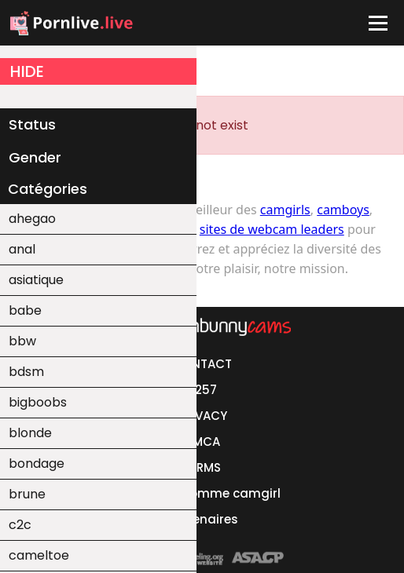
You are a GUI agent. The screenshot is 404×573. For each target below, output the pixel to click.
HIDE (27, 71)
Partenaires (202, 519)
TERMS (202, 467)
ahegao (32, 219)
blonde (30, 433)
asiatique (36, 280)
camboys (343, 209)
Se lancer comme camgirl (202, 493)
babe (25, 310)
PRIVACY (202, 415)
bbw (22, 341)
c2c (20, 525)
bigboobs (38, 402)
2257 (202, 389)
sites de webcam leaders (272, 229)
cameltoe (39, 555)
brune (27, 494)
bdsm (26, 372)
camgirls (285, 209)
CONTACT (202, 364)
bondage (36, 463)
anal (22, 249)
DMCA (202, 441)
